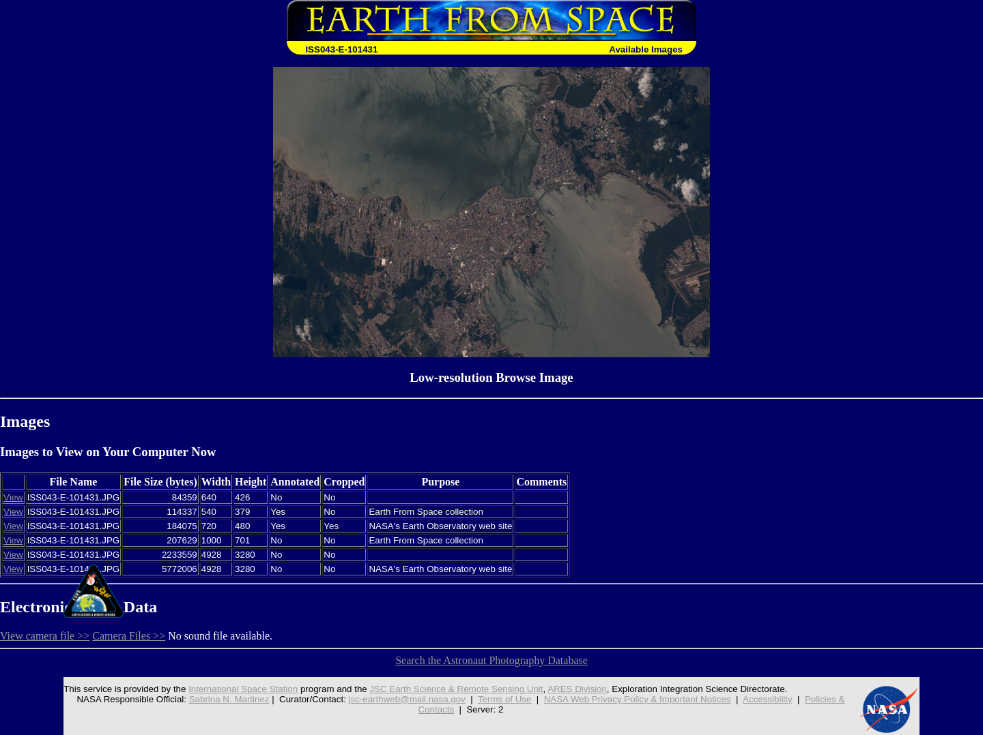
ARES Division (577, 689)
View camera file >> (44, 636)
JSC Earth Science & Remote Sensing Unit (456, 689)
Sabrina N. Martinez (229, 699)
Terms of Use (505, 699)
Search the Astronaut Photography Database (491, 660)
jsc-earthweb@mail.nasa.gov (407, 699)
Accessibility (768, 699)
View (13, 497)
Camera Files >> (128, 636)
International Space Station (243, 689)
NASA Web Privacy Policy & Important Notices (637, 699)
